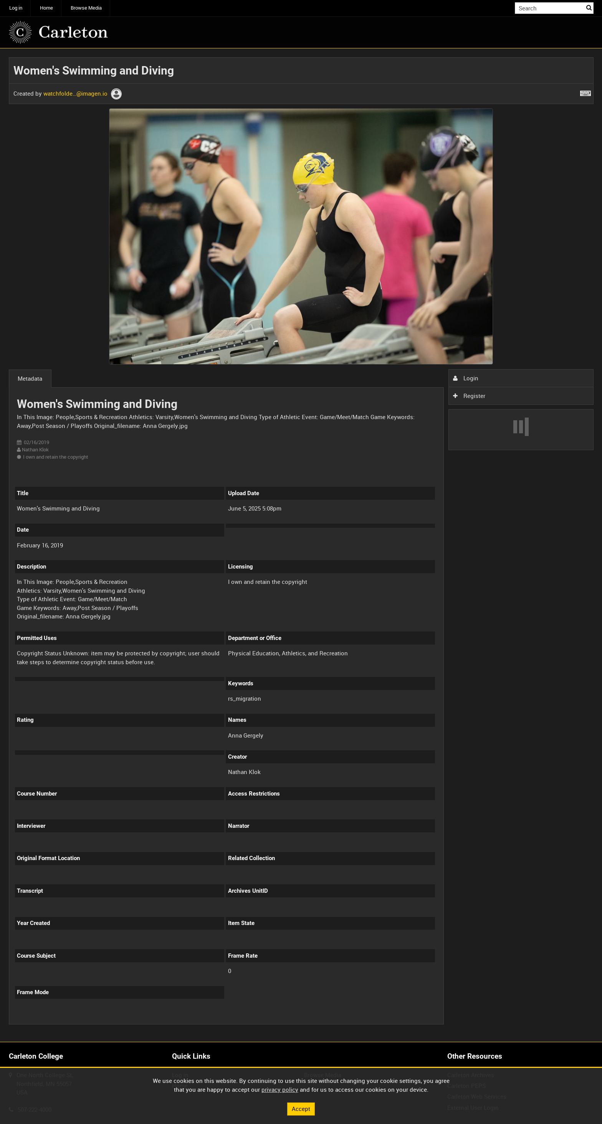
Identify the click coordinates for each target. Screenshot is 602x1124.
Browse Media (86, 8)
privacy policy (279, 1089)
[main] (301, 545)
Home (46, 8)
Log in (15, 8)
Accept (301, 1108)
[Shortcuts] (585, 92)
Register (469, 396)
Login (465, 378)
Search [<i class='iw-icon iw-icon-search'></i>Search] (589, 7)
